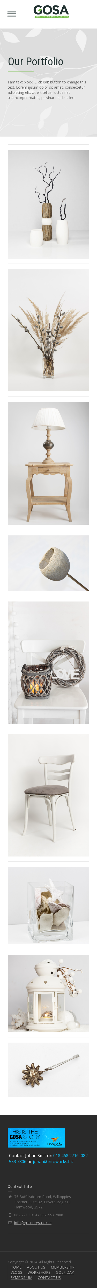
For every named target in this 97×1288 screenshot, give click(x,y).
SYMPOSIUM (21, 1277)
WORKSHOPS (39, 1272)
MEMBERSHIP (62, 1267)
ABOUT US (36, 1267)
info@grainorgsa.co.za (32, 1222)
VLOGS (16, 1272)
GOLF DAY (65, 1272)
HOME (16, 1267)
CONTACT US (49, 1277)
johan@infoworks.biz (53, 1161)
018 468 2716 (66, 1155)
